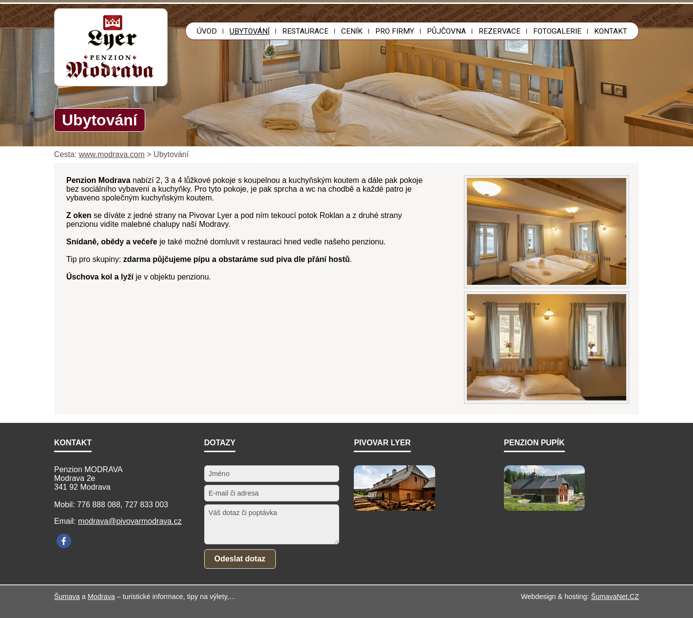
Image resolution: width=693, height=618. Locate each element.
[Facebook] (64, 541)
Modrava (101, 596)
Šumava (67, 596)
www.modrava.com (112, 154)
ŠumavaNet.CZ (615, 596)
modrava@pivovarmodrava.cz (130, 521)
